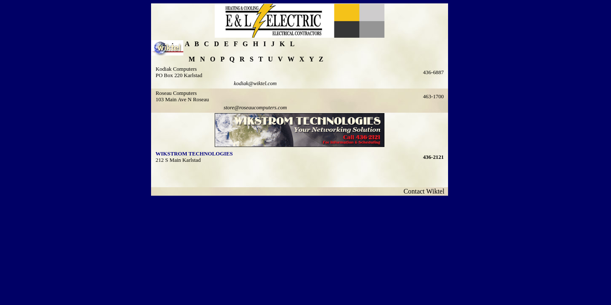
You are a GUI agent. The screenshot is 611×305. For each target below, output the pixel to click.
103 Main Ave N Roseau (182, 100)
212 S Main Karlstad (178, 160)
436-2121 (433, 157)
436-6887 (433, 72)
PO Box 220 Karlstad (179, 75)
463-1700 (433, 97)
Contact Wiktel (426, 191)
